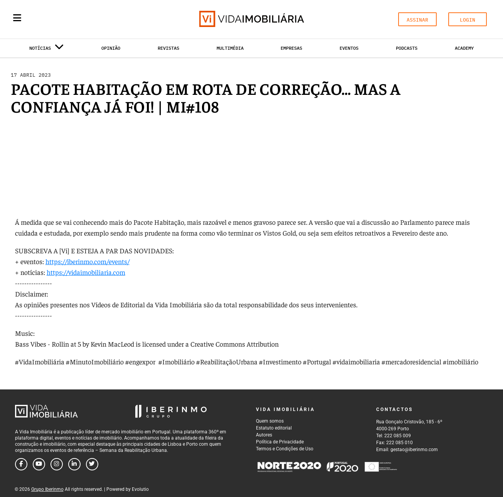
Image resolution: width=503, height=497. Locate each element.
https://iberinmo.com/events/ (87, 261)
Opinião (110, 48)
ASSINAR (417, 20)
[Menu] (17, 17)
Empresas (291, 48)
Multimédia (230, 48)
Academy (464, 48)
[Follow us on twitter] (92, 464)
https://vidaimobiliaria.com (86, 272)
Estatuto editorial (274, 428)
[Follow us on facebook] (21, 464)
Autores (264, 435)
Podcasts (406, 48)
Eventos (349, 48)
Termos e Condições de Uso (284, 449)
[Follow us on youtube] (39, 464)
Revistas (168, 48)
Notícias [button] (46, 49)
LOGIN (467, 20)
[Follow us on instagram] (56, 464)
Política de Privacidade (280, 442)
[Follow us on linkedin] (74, 464)
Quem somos (270, 421)
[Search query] (62, 19)
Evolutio (140, 489)
